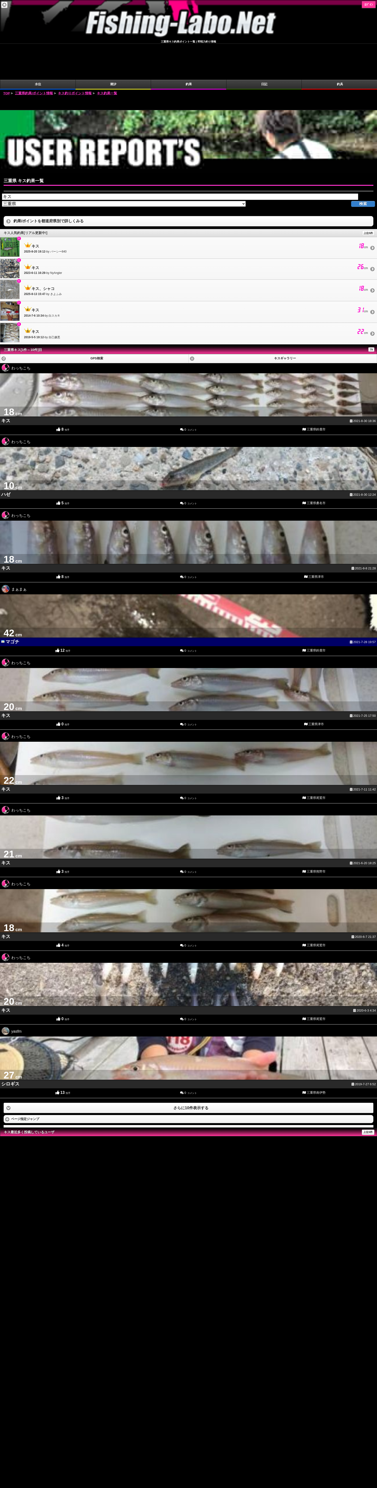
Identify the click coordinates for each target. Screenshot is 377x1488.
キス (5, 384)
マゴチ (12, 605)
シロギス (10, 1047)
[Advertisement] (188, 67)
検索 (363, 168)
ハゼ (5, 458)
